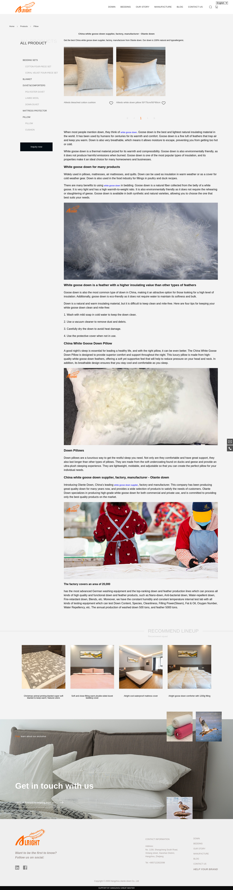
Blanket (27, 79)
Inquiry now (36, 146)
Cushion (30, 130)
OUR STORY (142, 7)
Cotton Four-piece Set (38, 66)
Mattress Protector (35, 111)
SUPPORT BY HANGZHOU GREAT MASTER (116, 888)
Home (11, 26)
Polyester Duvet (35, 92)
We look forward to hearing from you (39, 802)
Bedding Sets (30, 60)
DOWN (111, 7)
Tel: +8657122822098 (155, 863)
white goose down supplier (126, 485)
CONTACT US (195, 7)
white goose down (129, 132)
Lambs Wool (32, 98)
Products (24, 26)
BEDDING (125, 7)
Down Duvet (32, 104)
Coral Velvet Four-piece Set (41, 73)
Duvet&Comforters (34, 85)
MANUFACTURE (163, 7)
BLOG (180, 7)
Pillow (26, 117)
